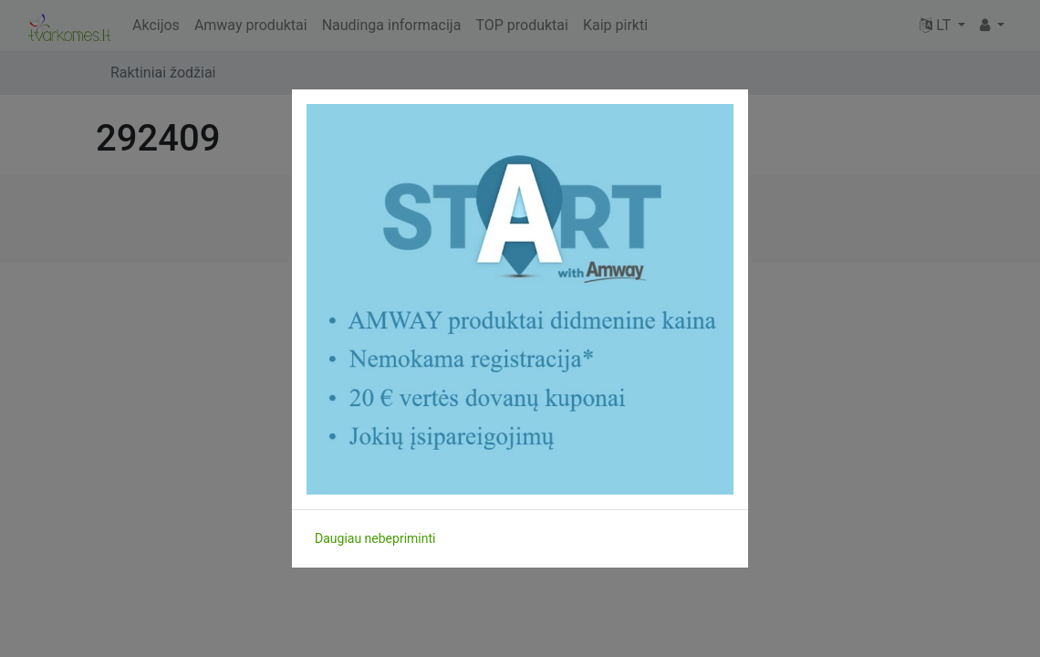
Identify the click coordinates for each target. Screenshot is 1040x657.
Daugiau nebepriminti (375, 538)
